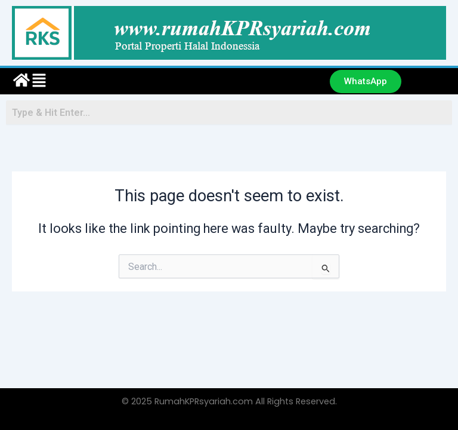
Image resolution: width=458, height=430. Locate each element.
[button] (173, 81)
